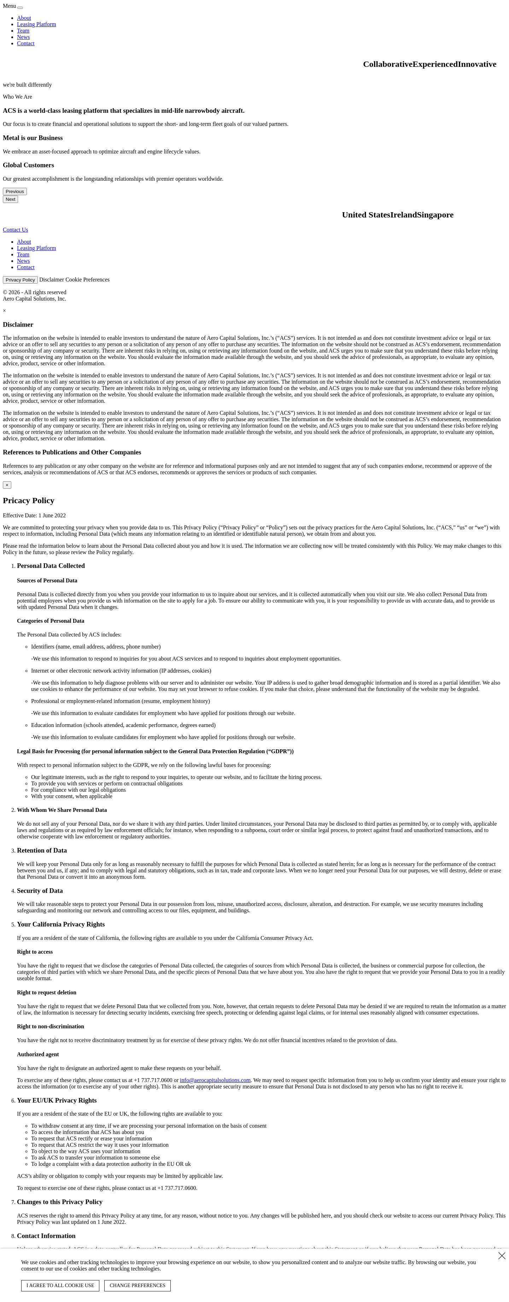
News (23, 37)
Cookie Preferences (87, 280)
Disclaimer (51, 280)
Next (10, 199)
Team (23, 31)
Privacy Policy (20, 280)
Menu (9, 6)
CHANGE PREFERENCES (137, 1285)
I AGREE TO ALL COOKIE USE (60, 1285)
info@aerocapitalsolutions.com (215, 1080)
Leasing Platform (36, 24)
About (24, 18)
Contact (26, 43)
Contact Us (15, 230)
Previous (15, 191)
